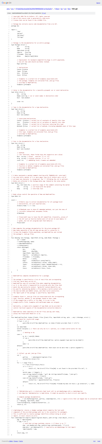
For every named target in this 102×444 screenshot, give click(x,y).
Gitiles (11, 441)
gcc (12, 9)
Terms (21, 441)
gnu (8, 9)
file (43, 13)
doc (69, 9)
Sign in (98, 3)
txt (94, 441)
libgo (57, 9)
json (98, 441)
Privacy (16, 441)
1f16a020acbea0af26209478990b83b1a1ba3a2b (33, 9)
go (62, 9)
